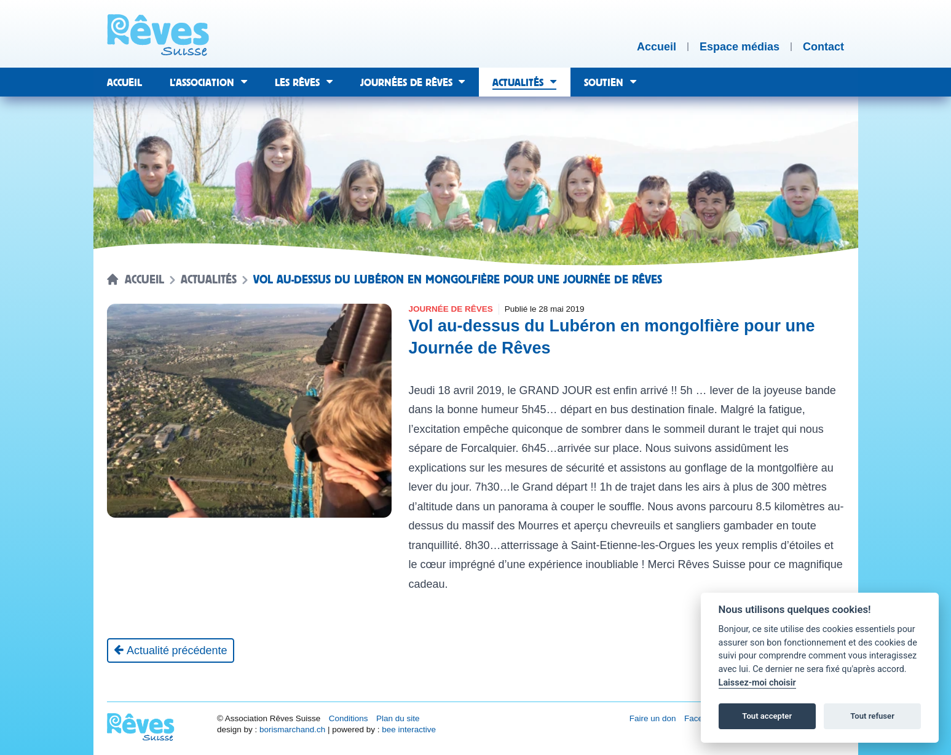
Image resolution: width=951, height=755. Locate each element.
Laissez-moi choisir (757, 683)
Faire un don (652, 718)
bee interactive (409, 729)
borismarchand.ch (292, 729)
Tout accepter (767, 716)
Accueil (144, 280)
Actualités (209, 280)
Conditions (348, 718)
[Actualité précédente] (170, 650)
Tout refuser (872, 716)
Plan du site (398, 718)
